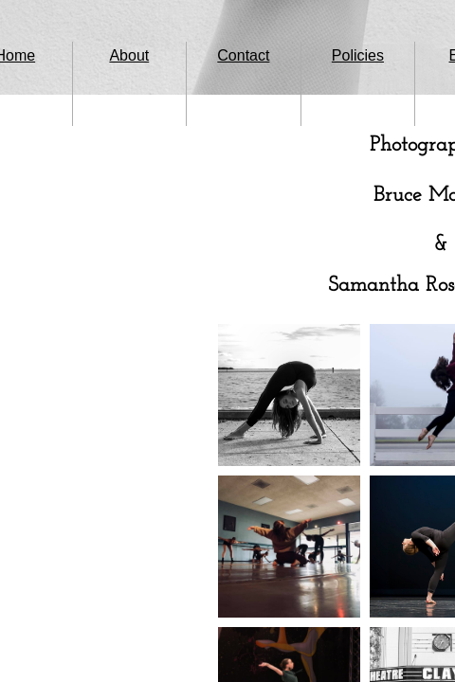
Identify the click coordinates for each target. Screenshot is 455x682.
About (129, 55)
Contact (243, 55)
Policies (358, 55)
